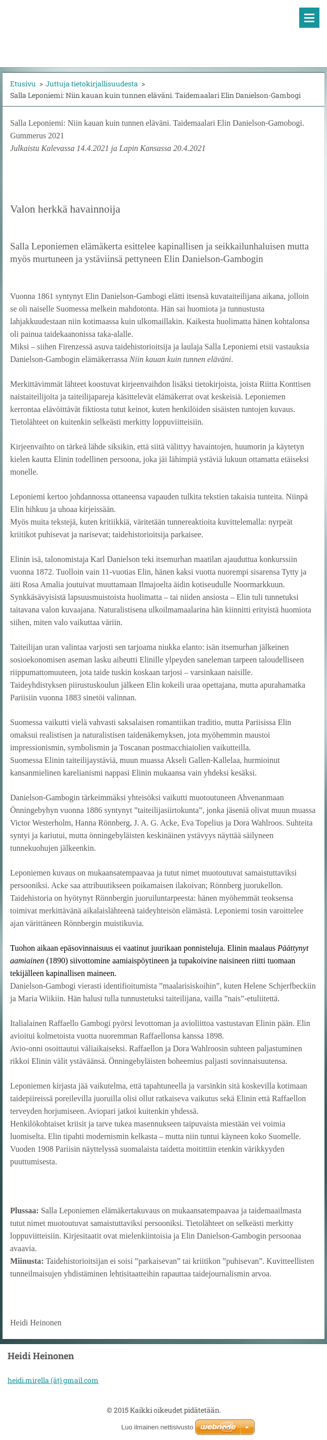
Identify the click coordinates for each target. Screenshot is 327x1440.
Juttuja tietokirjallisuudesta (91, 83)
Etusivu (23, 83)
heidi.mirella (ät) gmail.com (53, 1380)
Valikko (309, 18)
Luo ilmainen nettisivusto (157, 1427)
